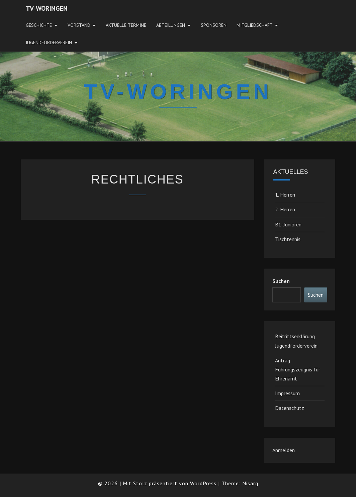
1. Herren (285, 194)
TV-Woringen (47, 8)
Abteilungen (170, 25)
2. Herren (285, 209)
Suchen (281, 281)
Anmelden (283, 450)
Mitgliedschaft (255, 25)
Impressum (287, 393)
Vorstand (79, 25)
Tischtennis (287, 239)
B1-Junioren (288, 224)
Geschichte (39, 25)
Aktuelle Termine (126, 25)
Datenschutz (289, 408)
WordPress (203, 483)
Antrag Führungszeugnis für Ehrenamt (297, 369)
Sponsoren (214, 25)
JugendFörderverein (49, 43)
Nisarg (250, 483)
